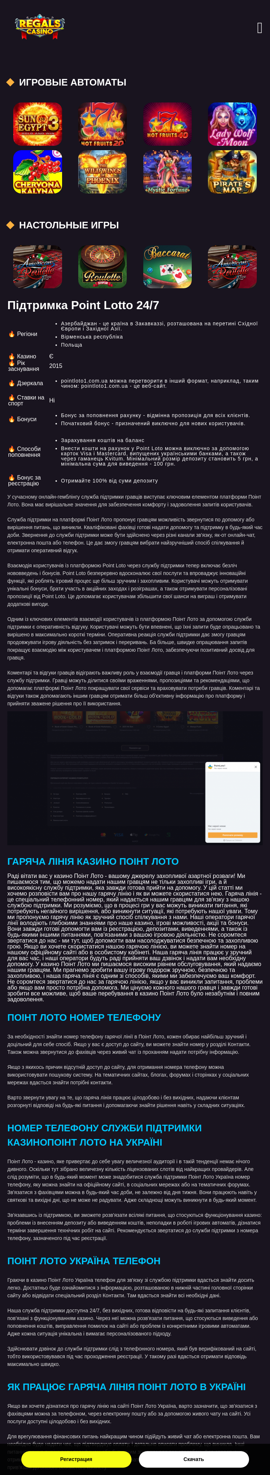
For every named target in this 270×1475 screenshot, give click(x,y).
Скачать (194, 1459)
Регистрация (76, 1459)
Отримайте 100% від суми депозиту (109, 481)
